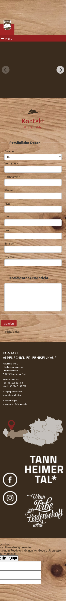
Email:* (8, 243)
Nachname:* (12, 176)
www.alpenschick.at (12, 395)
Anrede (9, 151)
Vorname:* (11, 163)
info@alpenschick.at (12, 391)
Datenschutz (21, 403)
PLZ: (7, 203)
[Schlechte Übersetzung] (12, 558)
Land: (7, 230)
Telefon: (9, 256)
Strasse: (9, 190)
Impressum (8, 403)
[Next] (60, 70)
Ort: (6, 216)
